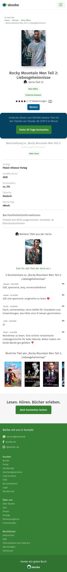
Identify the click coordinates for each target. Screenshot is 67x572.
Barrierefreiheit (10, 483)
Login (5, 487)
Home (7, 20)
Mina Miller (26, 20)
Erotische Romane (33, 95)
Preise (6, 464)
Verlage (6, 515)
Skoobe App (8, 468)
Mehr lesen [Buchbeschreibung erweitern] (34, 153)
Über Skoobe (9, 503)
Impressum (8, 550)
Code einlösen (9, 476)
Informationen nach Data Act (16, 543)
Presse (6, 511)
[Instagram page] (33, 447)
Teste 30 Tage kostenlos (34, 129)
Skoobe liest (8, 491)
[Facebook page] (33, 442)
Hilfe (5, 480)
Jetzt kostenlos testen (33, 409)
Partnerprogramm (11, 519)
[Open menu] (60, 5)
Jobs (5, 507)
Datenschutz (8, 535)
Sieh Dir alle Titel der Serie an (33, 268)
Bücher (15, 20)
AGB (5, 539)
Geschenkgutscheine (12, 472)
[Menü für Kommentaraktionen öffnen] (63, 284)
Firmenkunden (9, 523)
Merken (33, 107)
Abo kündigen (9, 547)
